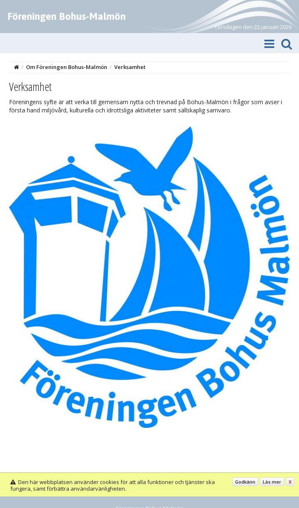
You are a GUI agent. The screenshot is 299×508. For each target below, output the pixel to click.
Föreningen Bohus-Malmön (66, 16)
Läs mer (272, 482)
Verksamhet (130, 67)
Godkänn (245, 482)
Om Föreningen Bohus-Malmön (66, 67)
